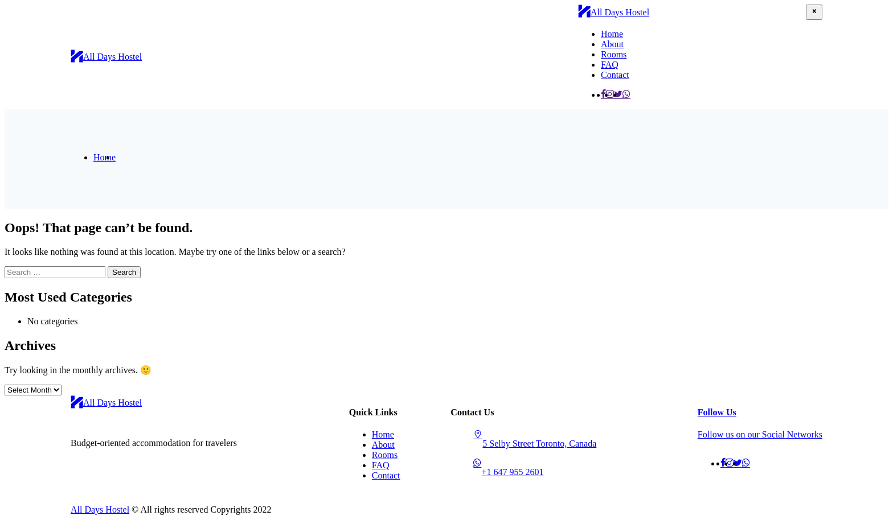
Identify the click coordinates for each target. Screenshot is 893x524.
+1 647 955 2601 (512, 472)
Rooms (613, 54)
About (612, 44)
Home (612, 34)
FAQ (609, 64)
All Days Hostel (100, 509)
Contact (615, 75)
